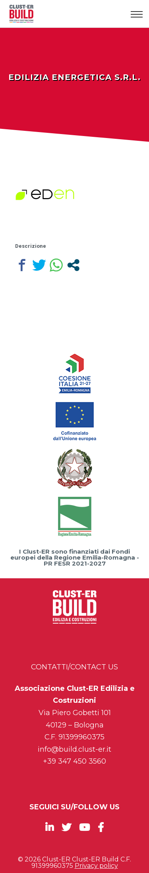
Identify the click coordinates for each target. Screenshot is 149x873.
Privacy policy (96, 865)
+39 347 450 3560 (74, 761)
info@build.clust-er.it (74, 749)
